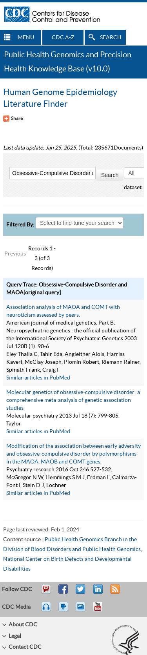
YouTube (101, 610)
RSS (114, 592)
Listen (46, 610)
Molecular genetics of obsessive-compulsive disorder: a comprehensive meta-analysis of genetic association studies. (73, 400)
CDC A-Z (63, 37)
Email (46, 592)
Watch (64, 610)
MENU (26, 37)
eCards (82, 610)
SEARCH (111, 37)
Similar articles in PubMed (38, 378)
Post (97, 592)
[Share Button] (13, 118)
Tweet (81, 592)
